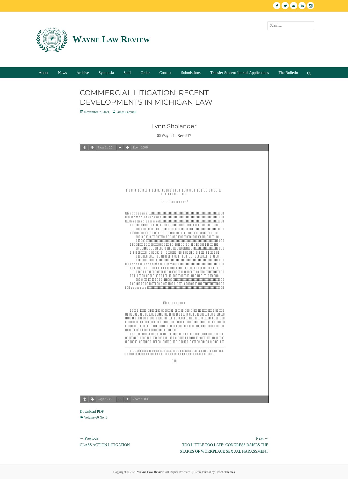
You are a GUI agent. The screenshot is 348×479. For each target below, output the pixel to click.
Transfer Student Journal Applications (239, 73)
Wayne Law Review (111, 39)
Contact (165, 73)
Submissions (191, 73)
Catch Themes (225, 472)
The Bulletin (288, 73)
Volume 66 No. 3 (95, 417)
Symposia (106, 73)
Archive (82, 73)
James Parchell (126, 112)
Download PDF (92, 411)
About (43, 73)
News (62, 73)
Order (145, 73)
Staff (127, 73)
